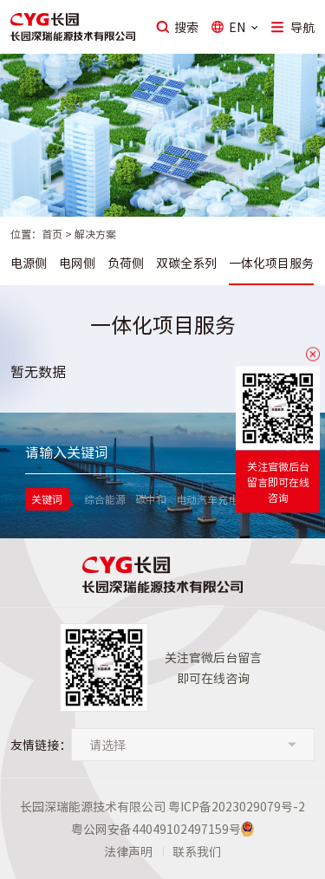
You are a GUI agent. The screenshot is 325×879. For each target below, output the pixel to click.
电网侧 (77, 262)
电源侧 (28, 262)
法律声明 (128, 851)
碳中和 (150, 499)
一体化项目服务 (271, 262)
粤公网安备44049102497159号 (156, 828)
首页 (52, 234)
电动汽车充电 (207, 499)
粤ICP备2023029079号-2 (236, 806)
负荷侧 (125, 262)
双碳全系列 (186, 262)
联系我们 (196, 851)
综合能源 (105, 499)
